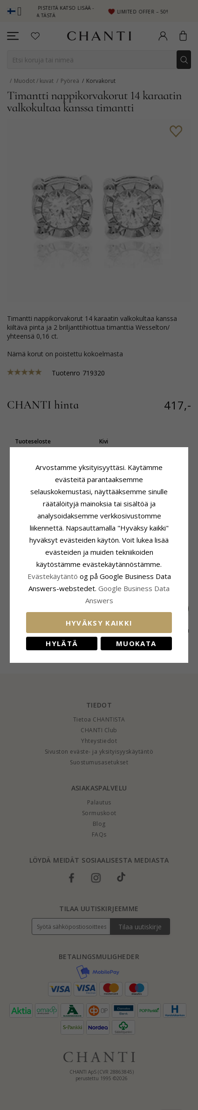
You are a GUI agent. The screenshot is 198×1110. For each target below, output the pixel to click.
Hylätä (62, 643)
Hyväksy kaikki (99, 622)
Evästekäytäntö (52, 576)
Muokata (136, 643)
